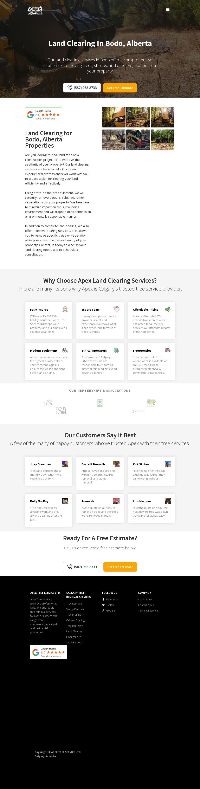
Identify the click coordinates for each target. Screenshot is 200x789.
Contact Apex (146, 605)
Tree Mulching (74, 626)
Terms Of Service (148, 610)
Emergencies (73, 637)
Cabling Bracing (75, 620)
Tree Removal (74, 603)
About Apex (145, 599)
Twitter (110, 605)
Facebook (112, 599)
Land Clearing (74, 631)
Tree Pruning (73, 614)
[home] (35, 9)
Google (110, 610)
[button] (168, 9)
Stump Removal (75, 609)
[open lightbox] (113, 117)
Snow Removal (74, 642)
